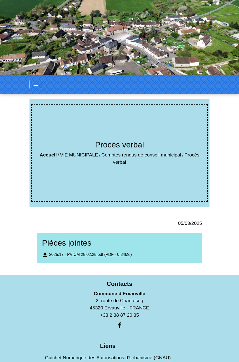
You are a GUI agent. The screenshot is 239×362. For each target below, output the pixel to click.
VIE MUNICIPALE (79, 154)
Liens (108, 345)
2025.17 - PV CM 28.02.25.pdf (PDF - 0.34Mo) (87, 255)
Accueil (48, 154)
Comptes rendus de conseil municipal (141, 154)
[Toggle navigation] (36, 84)
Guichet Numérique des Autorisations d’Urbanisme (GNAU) (108, 357)
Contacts (119, 283)
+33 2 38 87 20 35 (119, 315)
